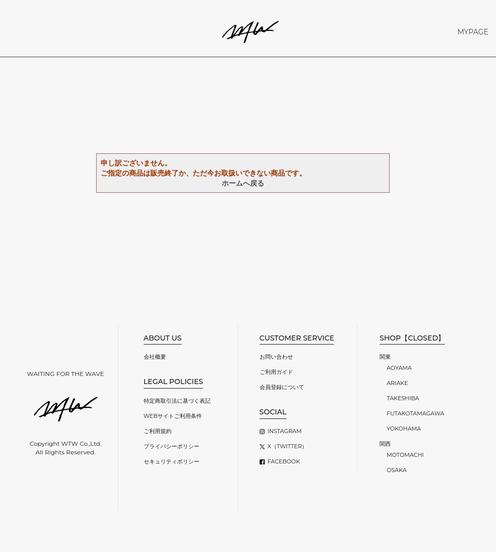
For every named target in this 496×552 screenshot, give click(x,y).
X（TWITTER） (288, 446)
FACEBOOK (284, 461)
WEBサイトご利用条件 (173, 415)
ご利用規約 (158, 431)
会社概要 (155, 356)
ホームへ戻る (243, 183)
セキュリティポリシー (171, 461)
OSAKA (396, 470)
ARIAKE (397, 383)
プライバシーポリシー (171, 446)
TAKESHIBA (403, 398)
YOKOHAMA (404, 428)
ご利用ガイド (276, 371)
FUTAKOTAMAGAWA (415, 413)
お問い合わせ (276, 356)
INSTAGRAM (285, 431)
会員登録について (282, 387)
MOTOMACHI (405, 454)
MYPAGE (473, 31)
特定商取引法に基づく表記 (177, 400)
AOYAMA (399, 367)
